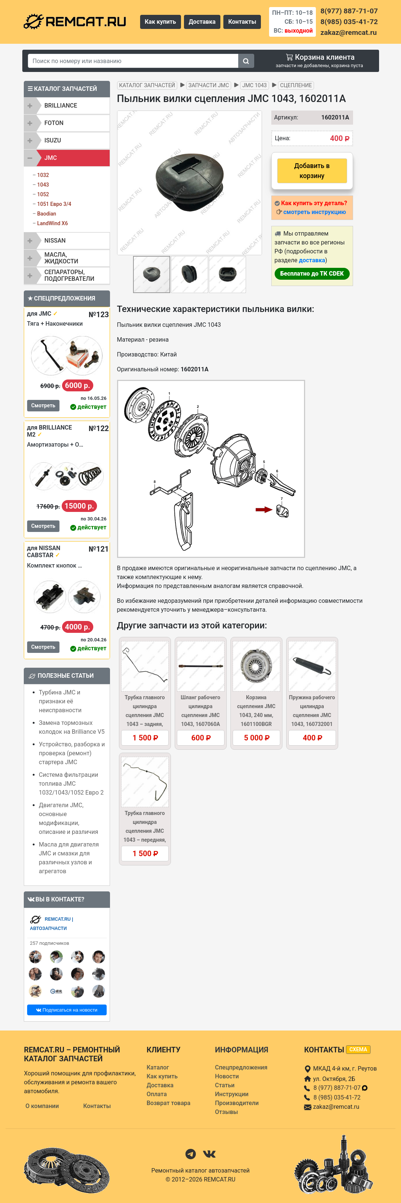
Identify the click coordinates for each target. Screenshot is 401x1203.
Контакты (242, 21)
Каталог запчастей (147, 85)
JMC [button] (51, 157)
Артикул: (282, 117)
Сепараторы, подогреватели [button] (69, 275)
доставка (312, 260)
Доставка (202, 21)
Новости (227, 1076)
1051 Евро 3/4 (54, 204)
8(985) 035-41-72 (349, 21)
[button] (255, 183)
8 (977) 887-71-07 (340, 1087)
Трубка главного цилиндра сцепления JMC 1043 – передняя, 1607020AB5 (144, 831)
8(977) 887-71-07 (349, 11)
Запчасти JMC (208, 85)
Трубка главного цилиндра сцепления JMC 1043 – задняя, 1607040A (145, 715)
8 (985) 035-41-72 (336, 1097)
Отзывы (226, 1111)
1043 (43, 185)
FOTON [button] (54, 122)
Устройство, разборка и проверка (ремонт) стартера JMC (72, 753)
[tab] (67, 105)
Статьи (225, 1085)
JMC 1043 (254, 85)
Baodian (46, 214)
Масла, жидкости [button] (61, 258)
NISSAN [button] (55, 240)
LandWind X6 (52, 223)
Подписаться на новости (66, 1010)
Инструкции (231, 1094)
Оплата (156, 1094)
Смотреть (43, 405)
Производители (237, 1103)
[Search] (133, 61)
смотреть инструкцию (314, 212)
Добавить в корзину (312, 170)
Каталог (157, 1067)
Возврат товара (168, 1103)
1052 (43, 194)
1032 (43, 175)
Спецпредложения (241, 1067)
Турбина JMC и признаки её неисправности (60, 701)
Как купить (160, 21)
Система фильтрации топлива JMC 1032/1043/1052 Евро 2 (71, 783)
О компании (42, 1106)
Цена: (283, 138)
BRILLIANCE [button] (61, 105)
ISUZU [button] (53, 140)
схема (358, 1049)
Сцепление (296, 85)
